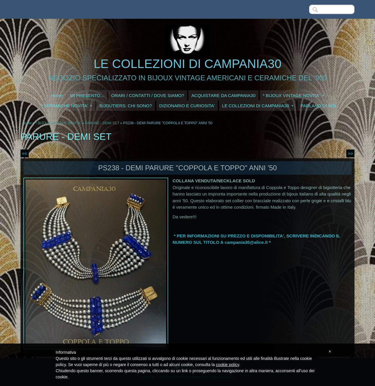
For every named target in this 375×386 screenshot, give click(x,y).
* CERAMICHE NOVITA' (66, 105)
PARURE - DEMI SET (102, 123)
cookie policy (227, 364)
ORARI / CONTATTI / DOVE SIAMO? (147, 95)
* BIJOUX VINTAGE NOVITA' (293, 95)
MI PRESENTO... (87, 95)
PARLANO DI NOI (318, 105)
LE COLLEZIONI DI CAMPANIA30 (187, 64)
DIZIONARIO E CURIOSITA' (187, 105)
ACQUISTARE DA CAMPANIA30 (223, 95)
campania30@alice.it (246, 242)
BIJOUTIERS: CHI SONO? (125, 105)
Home (57, 95)
